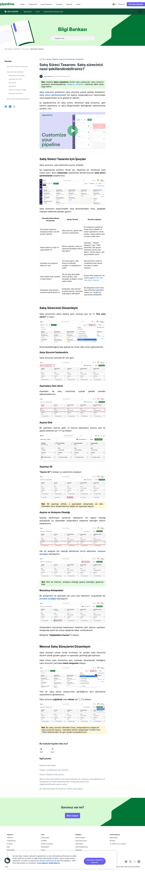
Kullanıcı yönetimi (75, 84)
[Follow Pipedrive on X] (134, 862)
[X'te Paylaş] (14, 106)
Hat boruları (25, 49)
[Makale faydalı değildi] (52, 749)
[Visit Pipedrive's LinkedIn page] (139, 862)
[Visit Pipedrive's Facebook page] (126, 862)
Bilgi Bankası (9, 49)
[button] (7, 860)
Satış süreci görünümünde (52, 95)
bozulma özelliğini (48, 599)
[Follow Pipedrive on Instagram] (130, 862)
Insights (96, 292)
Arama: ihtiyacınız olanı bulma (52, 774)
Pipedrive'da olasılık (48, 765)
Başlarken (17, 49)
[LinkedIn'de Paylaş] (10, 106)
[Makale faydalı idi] (41, 749)
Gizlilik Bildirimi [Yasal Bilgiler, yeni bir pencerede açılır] (54, 863)
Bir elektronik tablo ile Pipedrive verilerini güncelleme (61, 789)
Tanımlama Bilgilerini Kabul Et (94, 861)
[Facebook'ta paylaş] (6, 106)
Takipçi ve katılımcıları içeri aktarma (54, 770)
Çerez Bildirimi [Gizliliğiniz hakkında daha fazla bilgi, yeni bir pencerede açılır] (42, 863)
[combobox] (110, 4)
